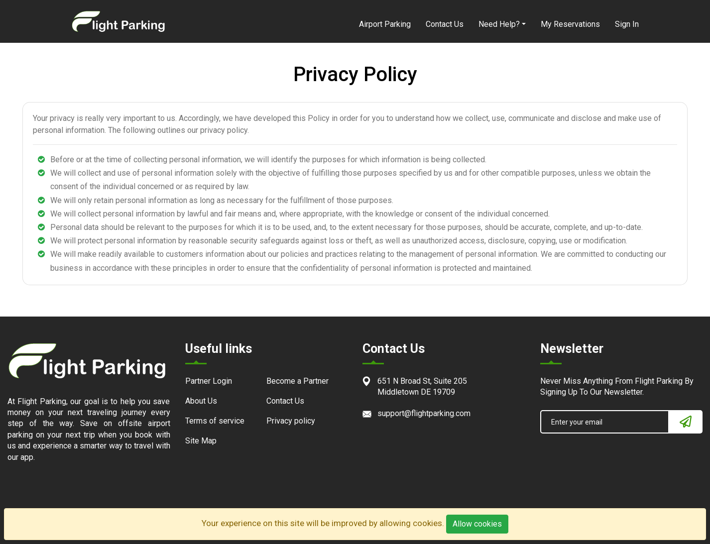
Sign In (627, 24)
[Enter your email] (605, 422)
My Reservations (570, 24)
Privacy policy (290, 421)
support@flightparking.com (424, 413)
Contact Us (445, 24)
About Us (201, 401)
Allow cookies (477, 524)
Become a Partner (297, 381)
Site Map (201, 440)
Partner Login (208, 381)
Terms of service (214, 421)
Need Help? (499, 24)
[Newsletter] (686, 422)
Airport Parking (385, 24)
